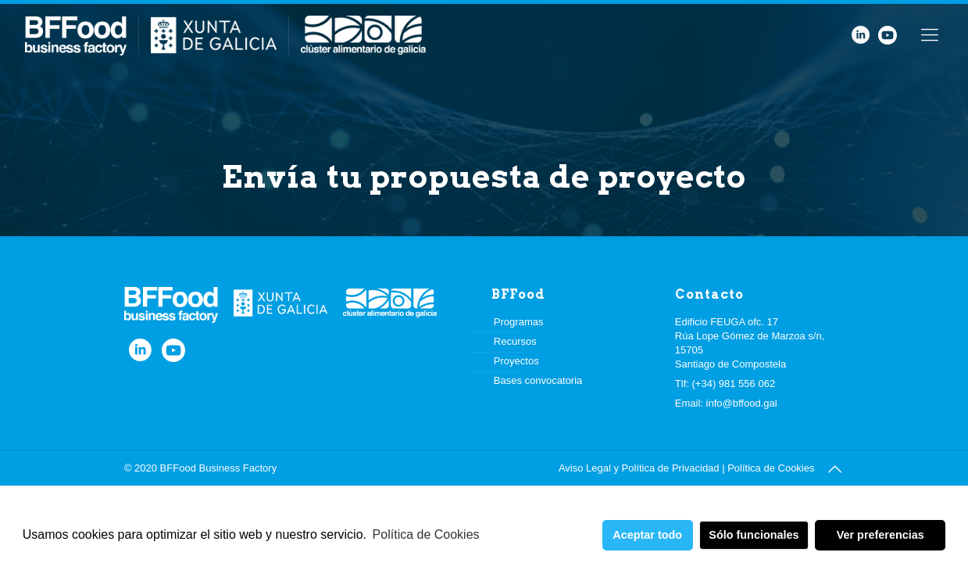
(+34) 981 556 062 (734, 383)
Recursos (515, 341)
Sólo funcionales (753, 535)
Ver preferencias (880, 535)
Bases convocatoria (538, 380)
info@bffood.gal (741, 403)
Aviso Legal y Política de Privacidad (639, 468)
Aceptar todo (647, 535)
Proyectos (516, 361)
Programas (519, 322)
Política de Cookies (426, 534)
